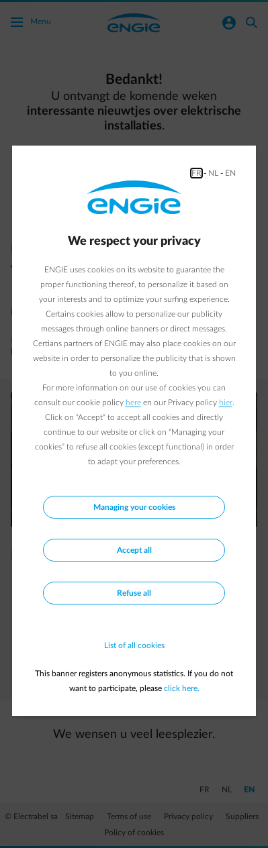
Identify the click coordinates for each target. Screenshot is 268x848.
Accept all (134, 550)
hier (225, 403)
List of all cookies (134, 645)
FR (196, 173)
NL (213, 173)
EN (230, 173)
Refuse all (134, 593)
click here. (181, 688)
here (133, 403)
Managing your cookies (134, 507)
